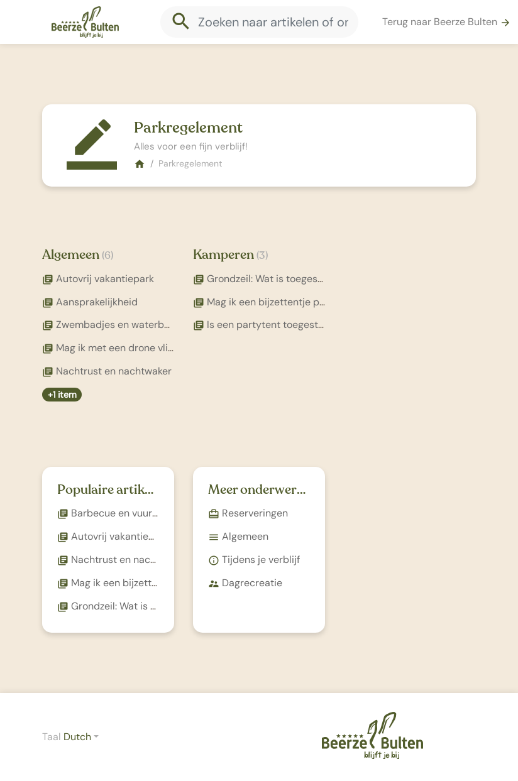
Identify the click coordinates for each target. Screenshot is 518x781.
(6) (107, 255)
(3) (262, 255)
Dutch (77, 736)
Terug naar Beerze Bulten (446, 21)
